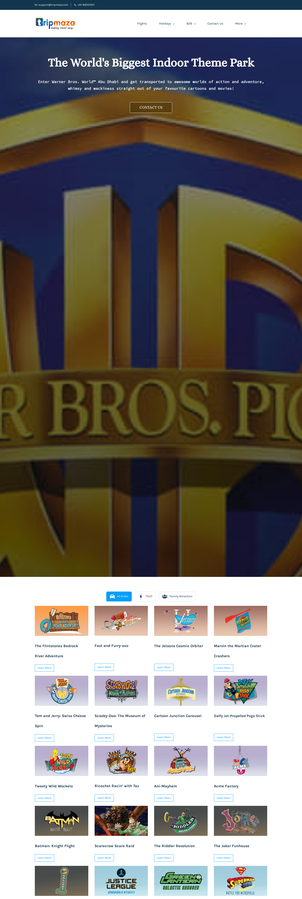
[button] (151, 107)
